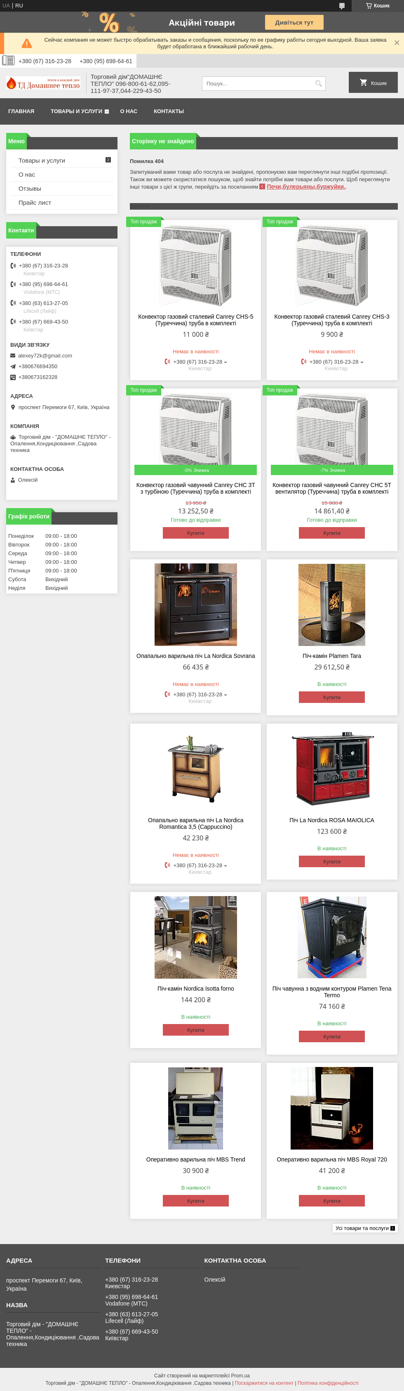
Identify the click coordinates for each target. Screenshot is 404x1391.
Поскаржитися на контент (264, 1383)
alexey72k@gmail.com (45, 355)
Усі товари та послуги (362, 1228)
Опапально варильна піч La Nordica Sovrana (195, 656)
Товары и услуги (76, 111)
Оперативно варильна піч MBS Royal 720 (332, 1159)
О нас (129, 111)
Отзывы (30, 188)
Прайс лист (35, 202)
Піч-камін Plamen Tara (332, 656)
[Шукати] (318, 83)
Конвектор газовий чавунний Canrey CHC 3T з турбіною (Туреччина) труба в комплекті (195, 488)
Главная (21, 111)
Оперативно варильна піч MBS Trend (195, 1159)
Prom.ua (240, 1376)
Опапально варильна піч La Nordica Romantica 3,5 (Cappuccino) (196, 823)
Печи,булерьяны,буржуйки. (306, 186)
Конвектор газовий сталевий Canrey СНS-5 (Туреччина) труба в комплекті (195, 319)
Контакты (169, 111)
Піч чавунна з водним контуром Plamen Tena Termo (332, 991)
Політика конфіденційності (328, 1383)
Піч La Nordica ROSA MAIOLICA (331, 820)
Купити (195, 533)
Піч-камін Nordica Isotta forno (195, 988)
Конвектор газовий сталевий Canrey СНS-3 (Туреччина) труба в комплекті (332, 319)
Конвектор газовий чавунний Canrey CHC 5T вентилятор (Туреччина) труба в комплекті (331, 488)
